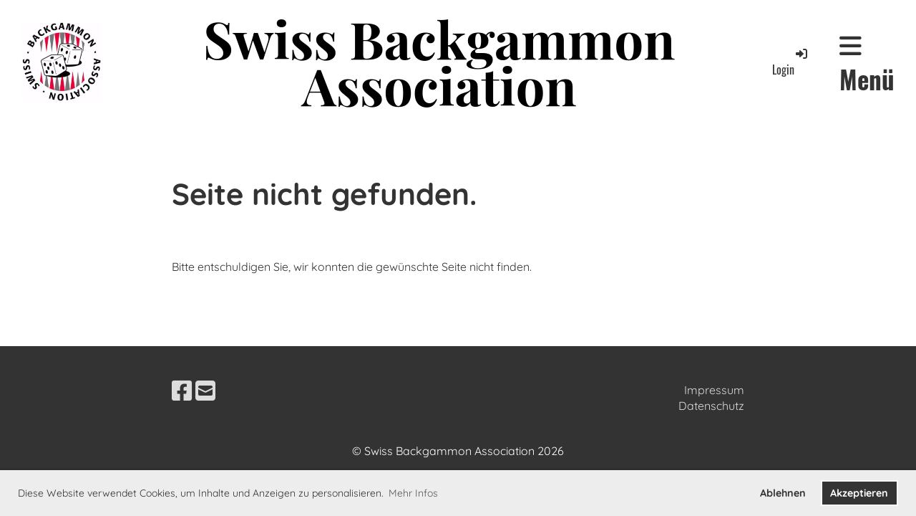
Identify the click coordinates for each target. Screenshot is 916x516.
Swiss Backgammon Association (439, 61)
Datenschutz (711, 405)
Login (790, 62)
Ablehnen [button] (783, 493)
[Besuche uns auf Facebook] (182, 390)
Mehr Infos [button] (413, 493)
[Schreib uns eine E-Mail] (205, 390)
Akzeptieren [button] (859, 493)
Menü (867, 65)
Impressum (714, 390)
